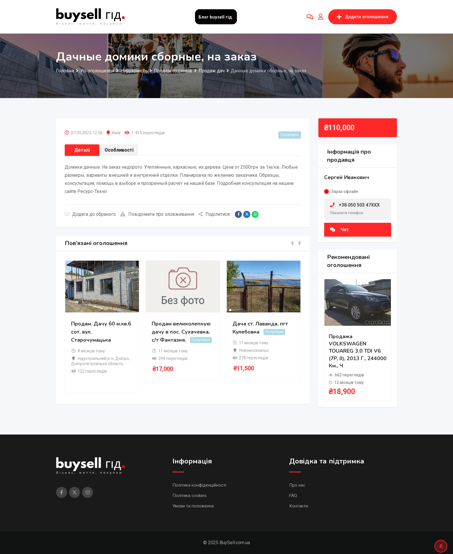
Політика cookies (189, 495)
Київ (116, 132)
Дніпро (122, 358)
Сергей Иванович (346, 177)
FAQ (293, 495)
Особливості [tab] (119, 150)
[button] (292, 243)
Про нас (297, 485)
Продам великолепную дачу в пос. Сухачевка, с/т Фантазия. (181, 331)
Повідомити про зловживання (157, 214)
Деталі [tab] (82, 150)
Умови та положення (193, 506)
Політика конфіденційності (199, 485)
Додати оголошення (362, 16)
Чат (339, 229)
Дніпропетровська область (97, 363)
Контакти (298, 506)
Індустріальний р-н (96, 358)
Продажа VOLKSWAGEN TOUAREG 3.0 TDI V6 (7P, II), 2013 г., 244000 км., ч (358, 351)
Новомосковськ (254, 350)
